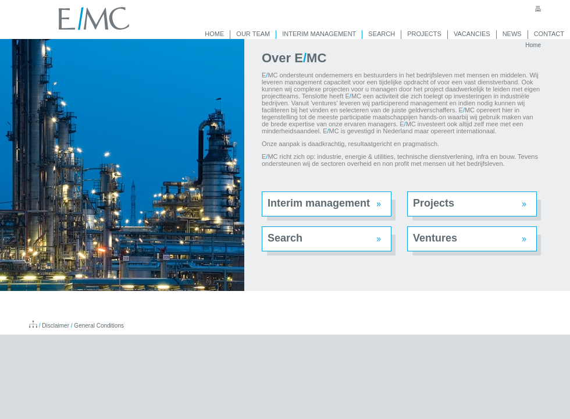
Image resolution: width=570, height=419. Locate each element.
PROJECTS (424, 33)
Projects (433, 203)
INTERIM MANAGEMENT (319, 33)
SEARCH (381, 33)
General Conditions (99, 325)
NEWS (512, 33)
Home (533, 45)
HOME (214, 33)
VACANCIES (472, 33)
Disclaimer (55, 325)
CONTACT (549, 33)
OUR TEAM (253, 33)
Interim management (319, 203)
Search (285, 238)
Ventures (435, 238)
